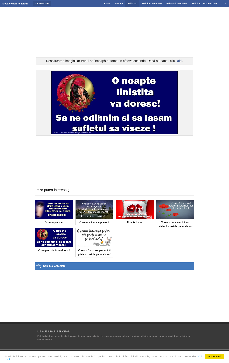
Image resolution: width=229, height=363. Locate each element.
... (222, 3)
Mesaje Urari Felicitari (15, 3)
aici (179, 61)
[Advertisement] (114, 32)
